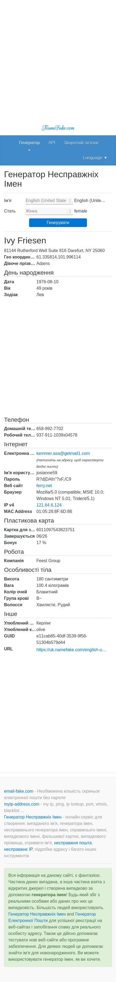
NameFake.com (58, 128)
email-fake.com (19, 791)
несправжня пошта (73, 843)
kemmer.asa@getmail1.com (63, 453)
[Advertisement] (58, 58)
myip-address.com (21, 804)
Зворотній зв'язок (81, 142)
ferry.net (44, 485)
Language (95, 157)
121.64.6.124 (48, 505)
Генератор (29, 142)
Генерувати (58, 222)
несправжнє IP (18, 849)
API (51, 142)
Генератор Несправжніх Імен (33, 817)
